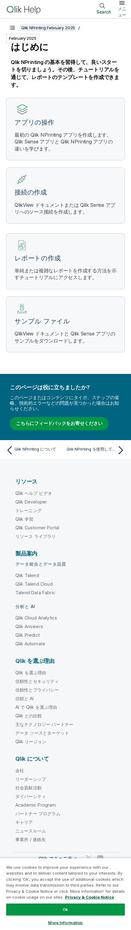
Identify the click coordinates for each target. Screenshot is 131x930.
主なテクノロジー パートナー (44, 724)
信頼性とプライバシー (37, 689)
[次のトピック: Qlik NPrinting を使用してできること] (96, 450)
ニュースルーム (30, 830)
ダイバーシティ (30, 796)
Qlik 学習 (24, 519)
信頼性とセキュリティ (37, 681)
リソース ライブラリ (35, 536)
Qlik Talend (27, 575)
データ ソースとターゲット (42, 733)
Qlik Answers (29, 626)
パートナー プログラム (37, 813)
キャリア (24, 822)
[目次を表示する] (12, 28)
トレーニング (28, 510)
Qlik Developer (31, 501)
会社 (19, 770)
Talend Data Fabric (35, 592)
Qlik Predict (27, 635)
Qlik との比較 (28, 715)
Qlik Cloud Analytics (36, 617)
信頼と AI (24, 698)
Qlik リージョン (31, 741)
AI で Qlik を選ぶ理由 (36, 707)
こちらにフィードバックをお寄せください (59, 423)
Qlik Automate (30, 643)
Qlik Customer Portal (37, 527)
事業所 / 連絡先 (30, 839)
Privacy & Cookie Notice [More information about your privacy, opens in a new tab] (89, 897)
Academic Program (35, 805)
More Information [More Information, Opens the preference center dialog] (65, 922)
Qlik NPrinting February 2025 (48, 27)
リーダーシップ (30, 779)
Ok (65, 909)
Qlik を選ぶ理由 (31, 672)
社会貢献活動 (28, 787)
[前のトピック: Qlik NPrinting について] (34, 450)
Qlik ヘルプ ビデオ (33, 493)
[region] (65, 894)
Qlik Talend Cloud (34, 584)
